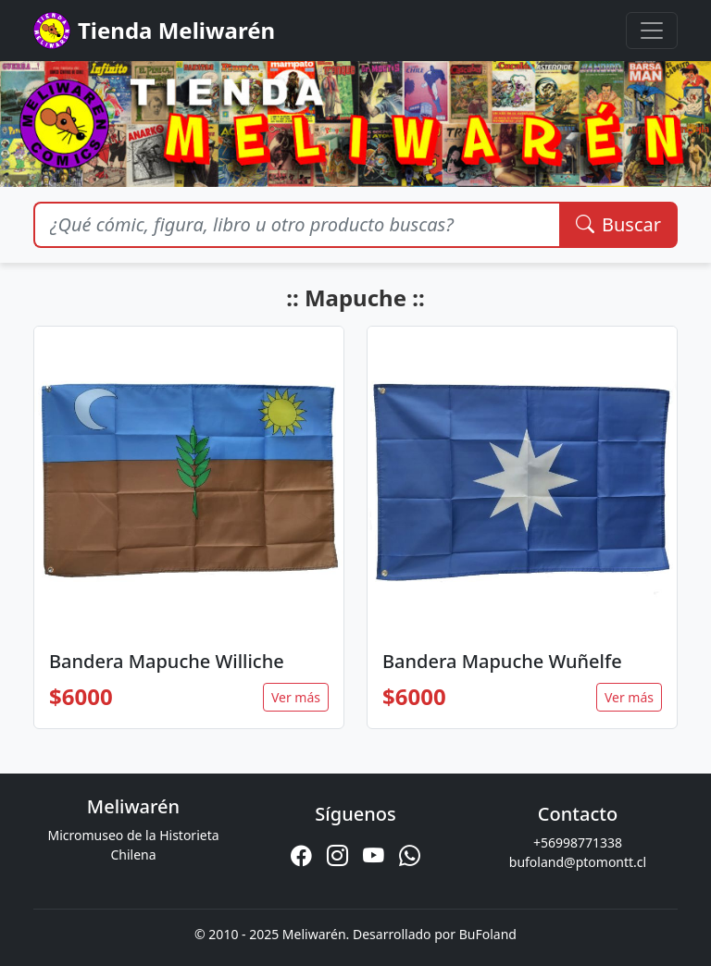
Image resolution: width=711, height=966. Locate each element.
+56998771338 (577, 842)
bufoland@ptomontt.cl (577, 862)
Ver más (295, 697)
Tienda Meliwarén (154, 30)
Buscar (618, 224)
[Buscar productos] (296, 225)
